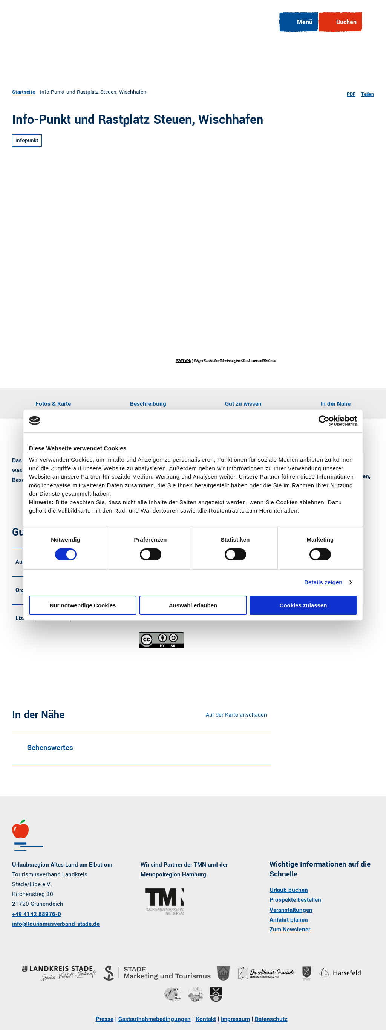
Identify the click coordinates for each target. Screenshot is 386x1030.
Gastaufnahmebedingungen (154, 1019)
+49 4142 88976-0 (36, 914)
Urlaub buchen (289, 890)
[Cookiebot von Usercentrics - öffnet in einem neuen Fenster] (324, 420)
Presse (104, 1019)
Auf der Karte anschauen (236, 715)
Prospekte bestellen (295, 900)
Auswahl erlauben (193, 605)
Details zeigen (323, 582)
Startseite (23, 92)
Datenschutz (271, 1019)
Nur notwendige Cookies (83, 605)
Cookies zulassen (303, 605)
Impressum (235, 1019)
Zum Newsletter (290, 929)
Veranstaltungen (291, 910)
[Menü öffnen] (298, 22)
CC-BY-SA (183, 360)
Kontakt (206, 1019)
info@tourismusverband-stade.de (56, 924)
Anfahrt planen (289, 920)
